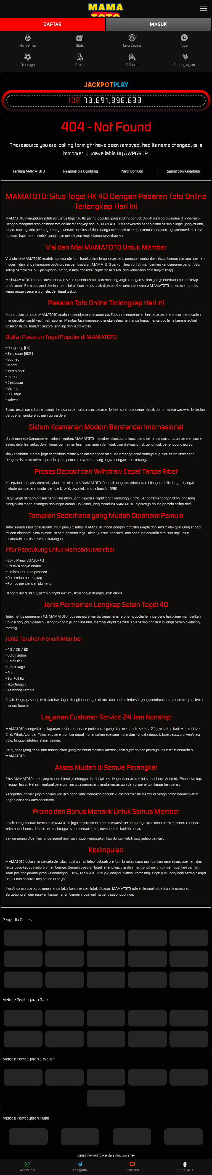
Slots (80, 41)
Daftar (52, 24)
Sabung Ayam (184, 60)
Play (120, 85)
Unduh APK (185, 1166)
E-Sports (132, 60)
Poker (79, 60)
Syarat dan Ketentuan (183, 171)
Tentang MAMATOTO (29, 171)
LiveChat (132, 1166)
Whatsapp (27, 1166)
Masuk (158, 24)
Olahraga (28, 60)
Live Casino (132, 41)
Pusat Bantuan (132, 171)
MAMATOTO (94, 1155)
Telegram (80, 1166)
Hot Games (28, 41)
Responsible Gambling (80, 171)
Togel (184, 41)
